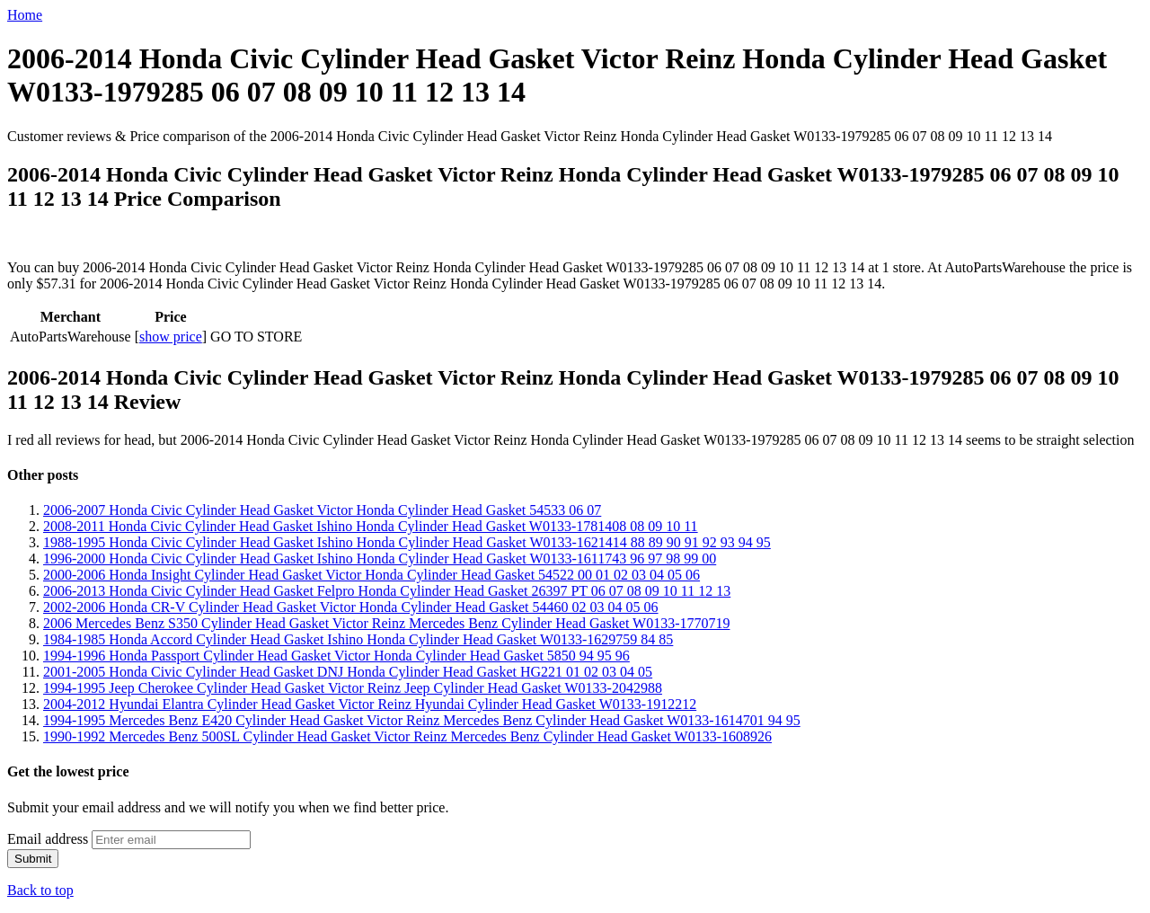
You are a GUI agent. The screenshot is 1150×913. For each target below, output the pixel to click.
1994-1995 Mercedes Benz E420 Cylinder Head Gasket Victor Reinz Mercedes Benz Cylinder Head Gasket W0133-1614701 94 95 (422, 720)
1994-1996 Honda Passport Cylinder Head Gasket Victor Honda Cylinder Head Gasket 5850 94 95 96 (336, 655)
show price (170, 336)
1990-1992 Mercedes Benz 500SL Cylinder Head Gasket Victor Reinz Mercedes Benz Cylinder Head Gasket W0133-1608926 (407, 736)
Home (24, 14)
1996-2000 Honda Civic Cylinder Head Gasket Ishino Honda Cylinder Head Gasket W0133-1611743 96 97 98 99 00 (379, 558)
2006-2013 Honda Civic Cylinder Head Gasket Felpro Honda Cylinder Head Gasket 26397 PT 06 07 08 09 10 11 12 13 (386, 590)
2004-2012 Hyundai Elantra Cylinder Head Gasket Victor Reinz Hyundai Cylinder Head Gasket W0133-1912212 (369, 704)
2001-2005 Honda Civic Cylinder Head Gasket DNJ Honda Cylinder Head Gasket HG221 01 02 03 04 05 (347, 671)
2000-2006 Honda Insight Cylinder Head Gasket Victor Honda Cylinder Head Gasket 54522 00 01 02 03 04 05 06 (371, 574)
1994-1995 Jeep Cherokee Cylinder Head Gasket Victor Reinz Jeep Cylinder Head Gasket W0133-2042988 (352, 688)
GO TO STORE (256, 336)
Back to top (40, 890)
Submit (32, 858)
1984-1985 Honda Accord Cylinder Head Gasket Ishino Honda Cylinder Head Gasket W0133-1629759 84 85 (358, 639)
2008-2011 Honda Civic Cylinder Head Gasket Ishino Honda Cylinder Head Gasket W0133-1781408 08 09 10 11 (370, 526)
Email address (47, 839)
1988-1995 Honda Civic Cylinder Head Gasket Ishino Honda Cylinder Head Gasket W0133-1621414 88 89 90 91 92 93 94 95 (407, 542)
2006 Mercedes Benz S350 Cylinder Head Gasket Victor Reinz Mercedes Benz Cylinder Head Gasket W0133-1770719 (386, 623)
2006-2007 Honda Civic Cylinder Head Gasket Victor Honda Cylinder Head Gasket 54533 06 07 (322, 510)
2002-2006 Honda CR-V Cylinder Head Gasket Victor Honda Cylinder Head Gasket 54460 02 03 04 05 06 (351, 607)
